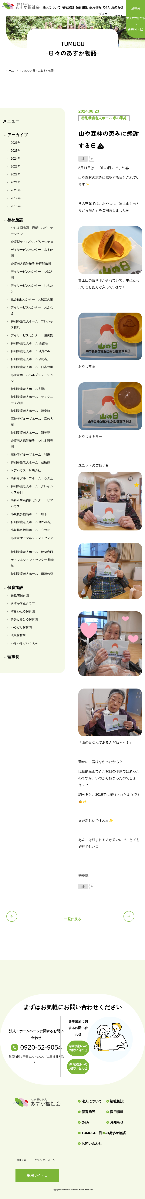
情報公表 (21, 1160)
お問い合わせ (90, 1143)
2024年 (16, 158)
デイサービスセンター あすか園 (32, 252)
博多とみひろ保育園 (24, 619)
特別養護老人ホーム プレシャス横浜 (32, 324)
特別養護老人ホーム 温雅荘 (29, 343)
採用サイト (135, 23)
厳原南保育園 (20, 595)
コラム (118, 16)
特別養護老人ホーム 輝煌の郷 (32, 573)
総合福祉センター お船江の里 (32, 299)
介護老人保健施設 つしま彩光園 (32, 443)
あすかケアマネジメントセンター (32, 541)
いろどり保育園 (21, 627)
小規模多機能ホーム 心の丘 (30, 530)
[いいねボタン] (83, 159)
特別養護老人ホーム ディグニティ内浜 (32, 399)
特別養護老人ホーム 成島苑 (30, 462)
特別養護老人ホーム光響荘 (29, 388)
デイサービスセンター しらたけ (32, 288)
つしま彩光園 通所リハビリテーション (32, 230)
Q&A (106, 7)
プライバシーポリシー (46, 1160)
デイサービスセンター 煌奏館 (32, 335)
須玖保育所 (18, 635)
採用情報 (95, 7)
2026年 (16, 142)
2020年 (16, 190)
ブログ (103, 16)
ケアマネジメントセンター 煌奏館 (32, 562)
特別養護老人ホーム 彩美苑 (30, 432)
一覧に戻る (72, 918)
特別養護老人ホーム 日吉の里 (32, 367)
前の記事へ (14, 918)
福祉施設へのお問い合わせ (78, 1048)
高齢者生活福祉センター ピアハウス (32, 503)
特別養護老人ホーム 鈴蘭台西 (32, 551)
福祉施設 (68, 7)
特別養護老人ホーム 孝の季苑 (31, 522)
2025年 (16, 150)
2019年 (16, 198)
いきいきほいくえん (24, 643)
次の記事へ (131, 918)
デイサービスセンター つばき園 (32, 274)
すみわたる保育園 (23, 611)
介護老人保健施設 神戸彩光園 (31, 263)
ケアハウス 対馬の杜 (26, 470)
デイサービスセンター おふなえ (32, 310)
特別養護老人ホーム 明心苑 (29, 359)
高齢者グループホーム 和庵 (30, 454)
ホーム (10, 70)
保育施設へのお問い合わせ (78, 1066)
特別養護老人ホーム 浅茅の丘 (31, 351)
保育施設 (82, 7)
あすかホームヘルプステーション (32, 378)
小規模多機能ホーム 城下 (29, 514)
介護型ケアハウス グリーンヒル (32, 241)
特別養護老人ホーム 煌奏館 (30, 410)
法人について (51, 7)
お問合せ (135, 8)
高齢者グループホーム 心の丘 (32, 478)
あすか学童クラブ (23, 603)
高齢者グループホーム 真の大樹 (32, 421)
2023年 (16, 166)
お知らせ (117, 7)
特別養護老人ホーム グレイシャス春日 (32, 489)
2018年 (16, 206)
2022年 (16, 174)
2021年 (16, 182)
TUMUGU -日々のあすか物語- (88, 1133)
